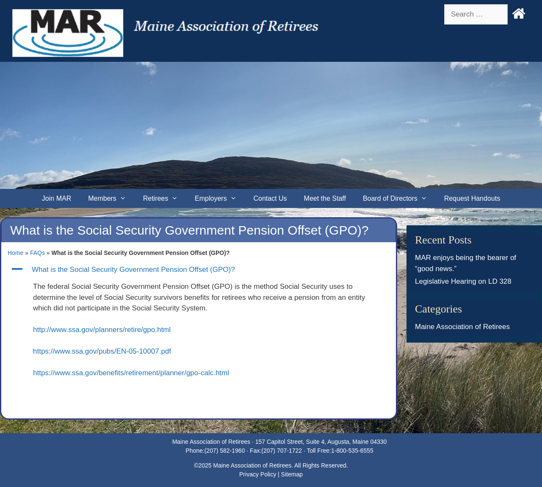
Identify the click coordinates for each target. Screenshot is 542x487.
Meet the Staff (325, 198)
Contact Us (270, 198)
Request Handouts (472, 198)
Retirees (164, 198)
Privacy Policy (257, 474)
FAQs (37, 252)
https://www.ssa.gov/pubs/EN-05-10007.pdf (102, 351)
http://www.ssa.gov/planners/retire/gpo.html (102, 330)
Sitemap (292, 474)
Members (111, 198)
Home (15, 252)
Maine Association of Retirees (462, 327)
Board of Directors (399, 198)
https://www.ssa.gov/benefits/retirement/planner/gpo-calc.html (131, 373)
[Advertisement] (271, 125)
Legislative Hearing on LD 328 (463, 281)
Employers (220, 198)
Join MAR (56, 198)
